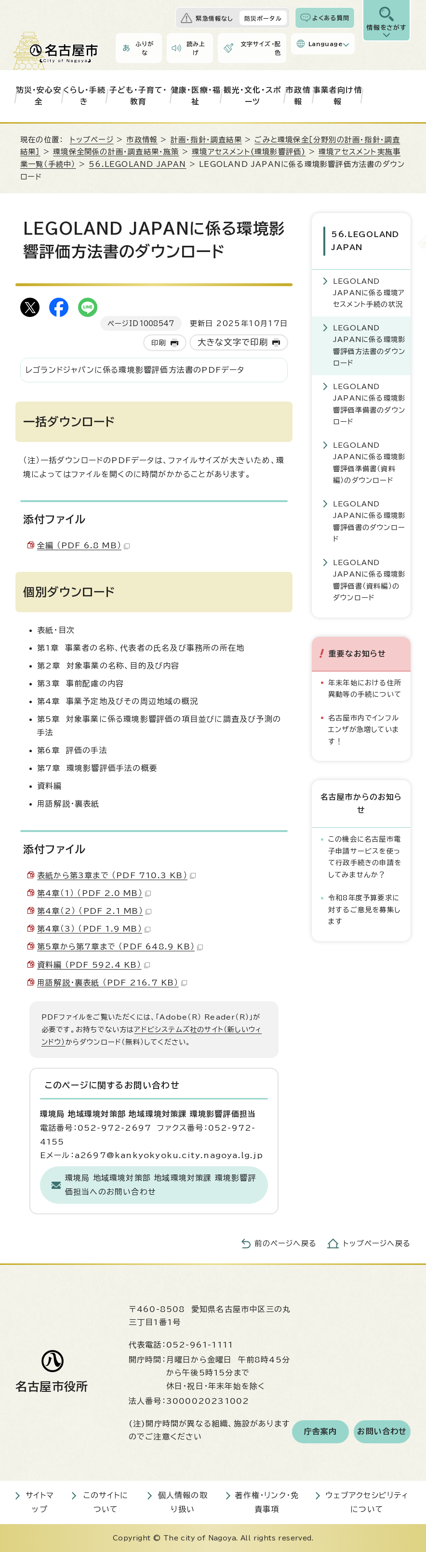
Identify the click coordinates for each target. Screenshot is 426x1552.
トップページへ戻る (377, 1243)
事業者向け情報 (337, 95)
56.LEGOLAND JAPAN (137, 164)
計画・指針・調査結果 (206, 139)
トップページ (92, 139)
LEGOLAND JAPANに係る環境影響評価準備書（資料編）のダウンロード (369, 461)
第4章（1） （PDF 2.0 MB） (94, 893)
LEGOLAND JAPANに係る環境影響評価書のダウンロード (369, 520)
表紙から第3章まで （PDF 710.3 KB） (116, 875)
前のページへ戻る (285, 1243)
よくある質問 (330, 18)
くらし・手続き (84, 95)
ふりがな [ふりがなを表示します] (144, 48)
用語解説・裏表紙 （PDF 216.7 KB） (112, 982)
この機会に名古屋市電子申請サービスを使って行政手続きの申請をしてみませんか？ (364, 855)
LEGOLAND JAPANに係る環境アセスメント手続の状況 (369, 291)
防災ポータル (263, 18)
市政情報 (298, 95)
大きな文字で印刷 (233, 342)
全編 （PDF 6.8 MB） (83, 545)
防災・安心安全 (39, 95)
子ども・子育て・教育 (138, 95)
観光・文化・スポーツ (253, 95)
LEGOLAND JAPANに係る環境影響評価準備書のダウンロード (369, 402)
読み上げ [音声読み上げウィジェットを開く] (195, 48)
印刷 (158, 342)
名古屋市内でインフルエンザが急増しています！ (363, 728)
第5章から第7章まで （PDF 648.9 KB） (120, 946)
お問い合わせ (382, 1432)
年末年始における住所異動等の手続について (364, 687)
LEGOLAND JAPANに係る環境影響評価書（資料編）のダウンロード (369, 578)
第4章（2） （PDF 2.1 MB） (94, 911)
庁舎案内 (320, 1432)
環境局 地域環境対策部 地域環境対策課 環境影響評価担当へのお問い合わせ (160, 1185)
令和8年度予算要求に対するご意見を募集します (364, 908)
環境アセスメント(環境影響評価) (249, 151)
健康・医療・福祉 (196, 95)
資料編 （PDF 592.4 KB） (93, 965)
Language (325, 44)
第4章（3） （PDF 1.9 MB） (93, 929)
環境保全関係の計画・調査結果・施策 (116, 151)
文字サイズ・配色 (260, 48)
